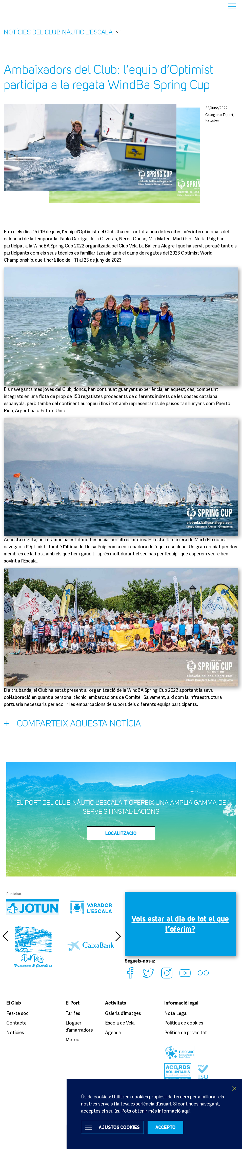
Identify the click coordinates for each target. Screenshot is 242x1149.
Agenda (113, 1032)
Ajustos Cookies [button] (119, 1127)
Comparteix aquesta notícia (72, 724)
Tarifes (73, 1013)
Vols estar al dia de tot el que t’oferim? (180, 924)
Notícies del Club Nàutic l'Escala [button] (63, 32)
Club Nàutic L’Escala (18, 6)
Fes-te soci (18, 1013)
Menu (232, 6)
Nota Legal (176, 1013)
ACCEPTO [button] (165, 1127)
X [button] (234, 1088)
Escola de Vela (120, 1023)
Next (118, 936)
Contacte (16, 1023)
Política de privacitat (185, 1032)
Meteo (72, 1039)
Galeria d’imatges (123, 1013)
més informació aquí (169, 1111)
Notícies (15, 1032)
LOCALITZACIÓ (121, 833)
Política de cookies (183, 1023)
